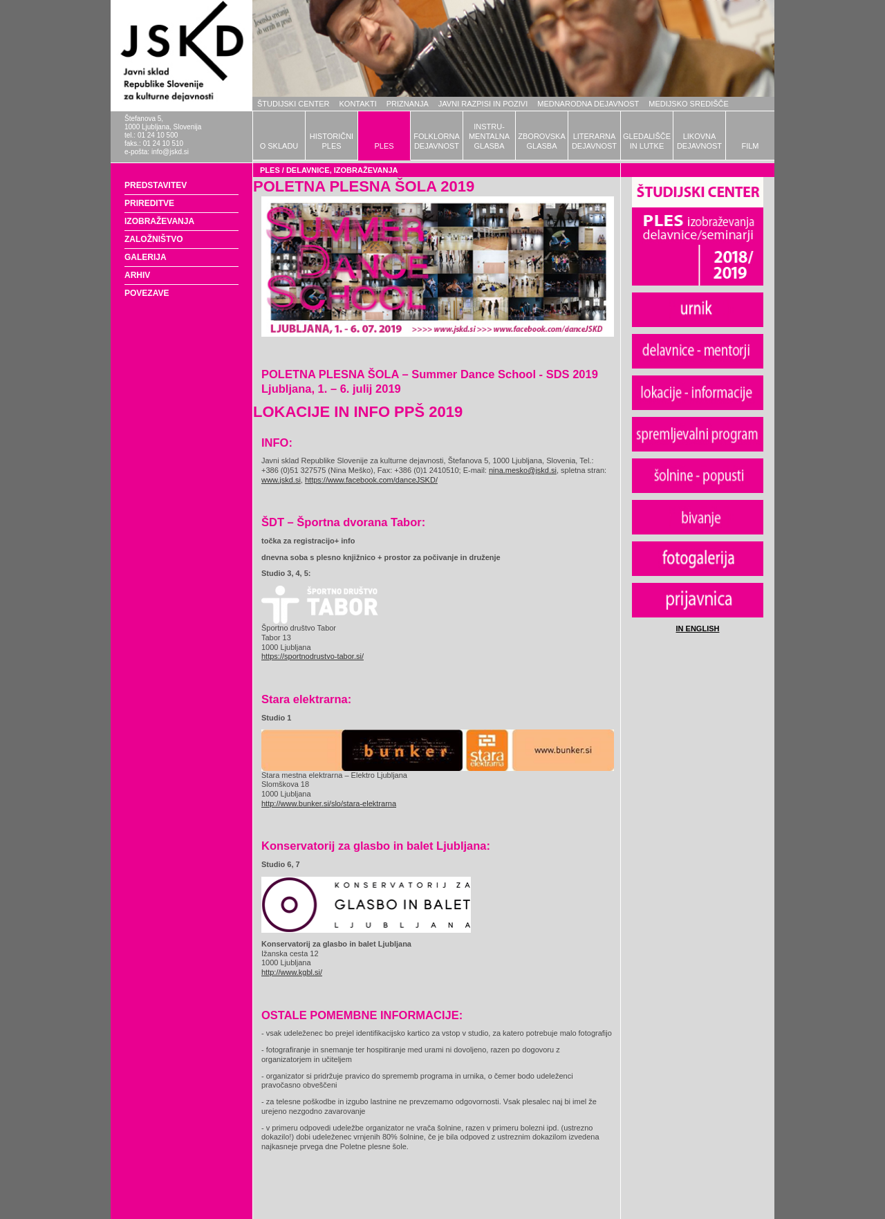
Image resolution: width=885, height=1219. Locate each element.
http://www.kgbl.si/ (291, 972)
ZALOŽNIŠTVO (153, 239)
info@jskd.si (170, 152)
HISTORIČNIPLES (331, 141)
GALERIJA (145, 257)
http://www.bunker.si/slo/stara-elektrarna (328, 803)
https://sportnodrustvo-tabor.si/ (312, 656)
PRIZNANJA (407, 104)
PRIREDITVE (149, 203)
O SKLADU (279, 146)
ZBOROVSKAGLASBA (541, 141)
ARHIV (137, 275)
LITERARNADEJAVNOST (594, 141)
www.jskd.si (281, 480)
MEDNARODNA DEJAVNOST (588, 104)
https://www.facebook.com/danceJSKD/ (371, 480)
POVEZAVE (146, 293)
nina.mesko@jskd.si (523, 470)
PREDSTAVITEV (155, 185)
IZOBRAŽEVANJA (159, 221)
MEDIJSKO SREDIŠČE (689, 104)
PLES (383, 146)
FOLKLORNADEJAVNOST (436, 141)
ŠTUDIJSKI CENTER (293, 104)
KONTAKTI (358, 104)
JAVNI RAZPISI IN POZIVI (483, 104)
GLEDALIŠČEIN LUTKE (647, 141)
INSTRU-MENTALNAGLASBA (489, 136)
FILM (749, 146)
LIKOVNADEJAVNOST (699, 141)
